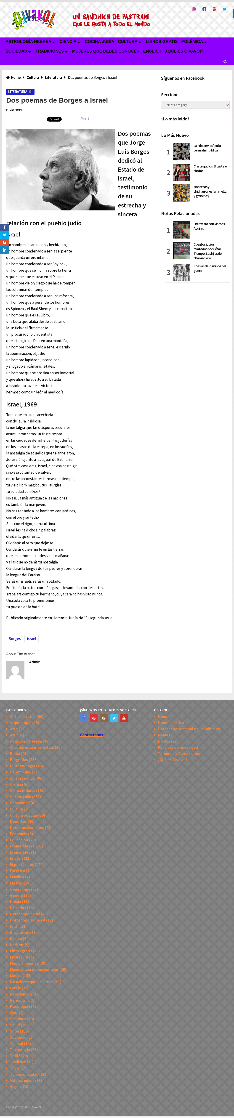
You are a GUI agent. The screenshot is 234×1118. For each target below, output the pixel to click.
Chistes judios (22, 778)
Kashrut (17, 944)
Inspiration (19, 932)
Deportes (18, 821)
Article (16, 735)
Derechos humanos (27, 827)
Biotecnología (22, 765)
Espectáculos (22, 864)
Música (16, 975)
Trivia (15, 1068)
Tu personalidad (24, 1074)
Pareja (15, 988)
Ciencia (68, 41)
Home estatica (171, 722)
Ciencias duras (22, 790)
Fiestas (16, 883)
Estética (17, 870)
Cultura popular (23, 815)
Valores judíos (22, 1080)
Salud (15, 1025)
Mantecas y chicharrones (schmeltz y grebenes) (210, 191)
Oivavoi (36, 1107)
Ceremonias (20, 772)
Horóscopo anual (25, 913)
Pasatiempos (21, 994)
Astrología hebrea (28, 41)
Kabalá (16, 938)
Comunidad (20, 802)
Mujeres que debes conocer (106, 51)
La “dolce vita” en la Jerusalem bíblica (207, 147)
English (152, 51)
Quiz (14, 1012)
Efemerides (20, 846)
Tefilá (15, 1055)
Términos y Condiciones (179, 753)
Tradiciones (50, 51)
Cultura (128, 41)
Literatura (17, 91)
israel (31, 638)
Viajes (15, 1086)
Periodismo (20, 1000)
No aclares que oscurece (31, 981)
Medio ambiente (24, 963)
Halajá (15, 901)
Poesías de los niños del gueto (210, 268)
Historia (17, 907)
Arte (14, 728)
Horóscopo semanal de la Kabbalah (189, 728)
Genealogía (20, 889)
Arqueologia (20, 722)
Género (16, 895)
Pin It (84, 118)
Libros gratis (162, 41)
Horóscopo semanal (27, 920)
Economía (18, 833)
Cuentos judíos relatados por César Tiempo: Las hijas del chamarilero (208, 251)
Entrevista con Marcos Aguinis (209, 226)
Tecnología (20, 1049)
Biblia (15, 753)
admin (34, 662)
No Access (167, 741)
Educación (19, 839)
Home (163, 716)
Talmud (16, 1043)
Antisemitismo (23, 716)
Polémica (192, 41)
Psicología (19, 1006)
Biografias (19, 759)
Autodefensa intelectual (32, 747)
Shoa (14, 1031)
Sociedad (16, 51)
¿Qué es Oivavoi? (184, 51)
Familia (16, 876)
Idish (14, 926)
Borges (15, 638)
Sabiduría (18, 1018)
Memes (164, 735)
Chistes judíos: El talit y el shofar (210, 168)
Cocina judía (99, 41)
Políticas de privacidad (178, 747)
